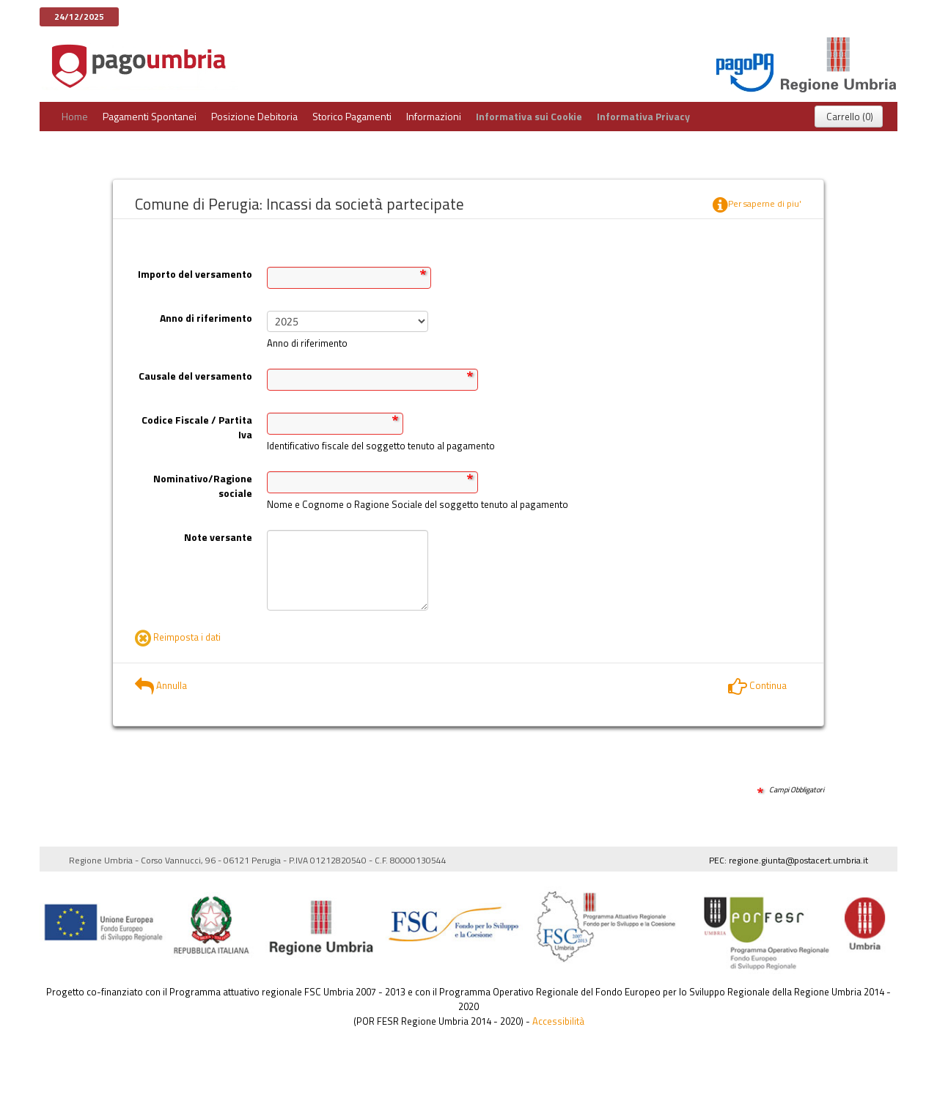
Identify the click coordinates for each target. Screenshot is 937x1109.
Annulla (161, 685)
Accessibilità (558, 1021)
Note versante (218, 537)
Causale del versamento (195, 375)
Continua (757, 685)
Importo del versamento (195, 273)
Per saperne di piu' (757, 205)
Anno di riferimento (206, 317)
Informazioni (433, 116)
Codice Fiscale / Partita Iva (197, 427)
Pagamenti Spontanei (149, 116)
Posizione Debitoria (254, 116)
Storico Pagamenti (352, 116)
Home (75, 116)
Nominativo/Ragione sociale (202, 486)
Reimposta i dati (178, 637)
